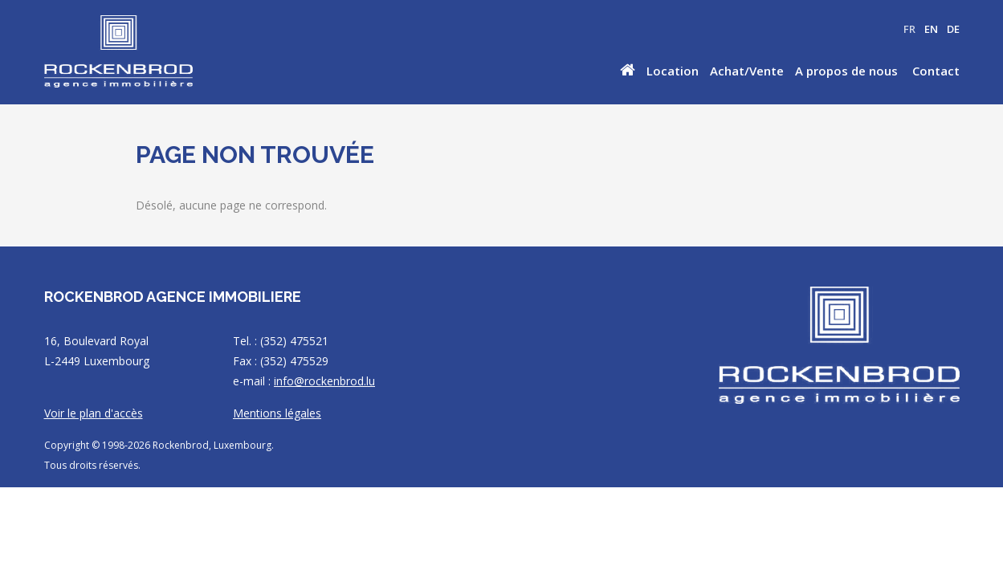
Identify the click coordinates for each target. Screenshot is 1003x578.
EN (931, 29)
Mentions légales (277, 413)
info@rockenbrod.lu (324, 381)
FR (909, 29)
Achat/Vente (747, 71)
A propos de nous (846, 71)
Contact (936, 71)
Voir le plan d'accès (93, 413)
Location (672, 71)
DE (953, 29)
